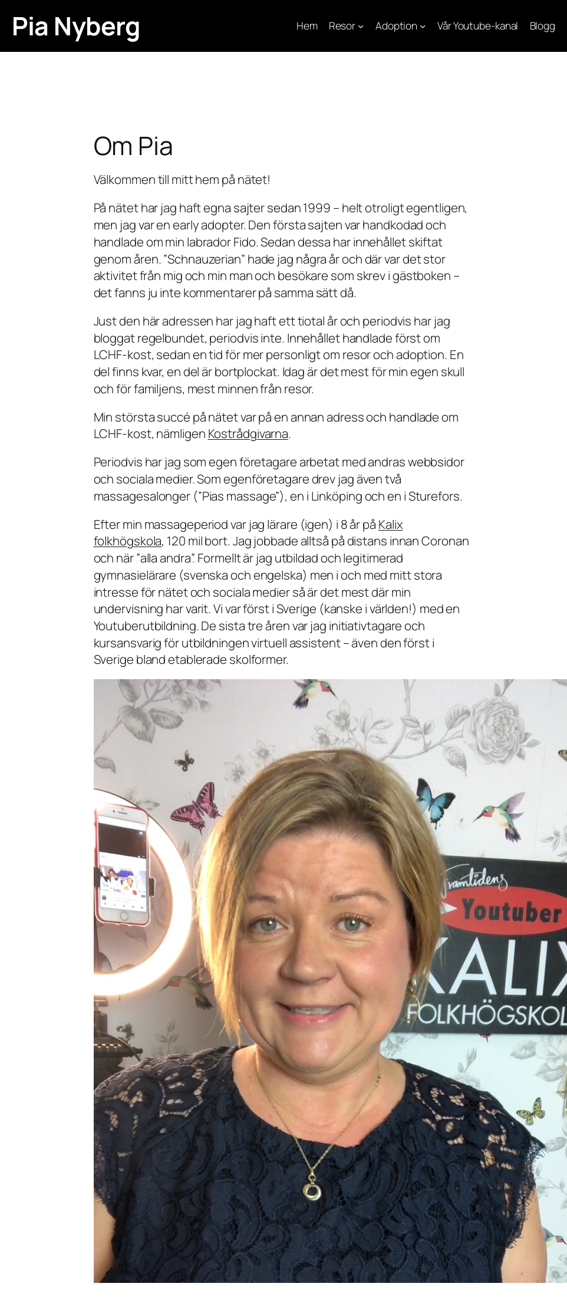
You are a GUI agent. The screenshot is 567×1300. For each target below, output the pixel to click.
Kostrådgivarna (248, 433)
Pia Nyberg (76, 25)
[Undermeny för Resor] (361, 26)
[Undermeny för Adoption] (423, 26)
